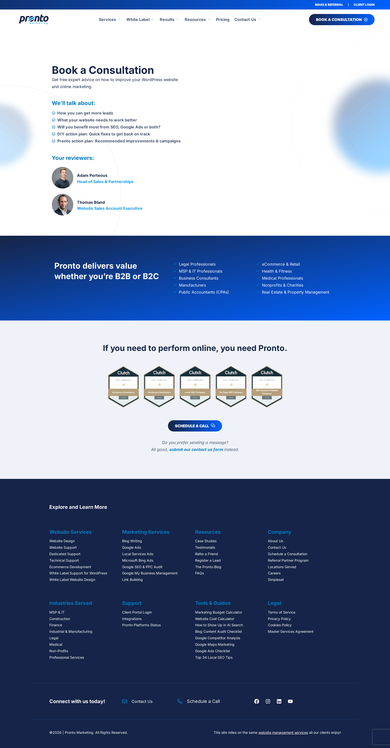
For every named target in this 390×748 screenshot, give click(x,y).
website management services (283, 732)
